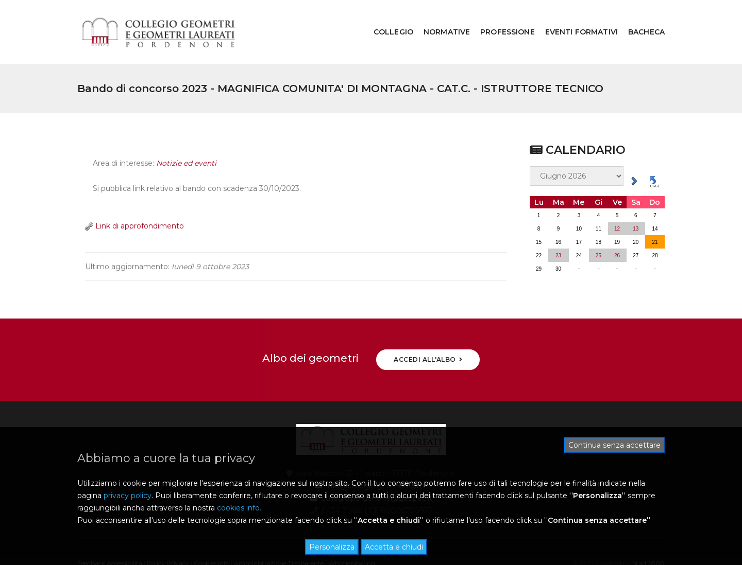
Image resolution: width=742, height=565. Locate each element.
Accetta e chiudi (394, 547)
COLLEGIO (386, 18)
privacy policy (127, 495)
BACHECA (638, 18)
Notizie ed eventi (186, 142)
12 (617, 202)
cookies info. (239, 508)
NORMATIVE (439, 18)
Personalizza (332, 547)
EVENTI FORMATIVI (573, 18)
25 (598, 229)
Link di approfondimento (134, 204)
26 (617, 229)
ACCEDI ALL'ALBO (428, 333)
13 (635, 202)
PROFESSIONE (500, 18)
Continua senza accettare (614, 445)
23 (558, 229)
